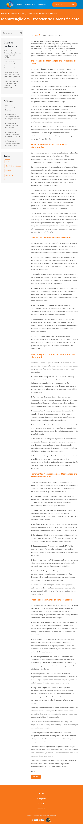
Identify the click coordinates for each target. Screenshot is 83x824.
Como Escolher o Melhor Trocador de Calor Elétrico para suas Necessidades (12, 84)
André (37, 35)
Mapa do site (41, 809)
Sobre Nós (42, 4)
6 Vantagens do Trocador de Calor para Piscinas (11, 125)
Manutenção (9, 175)
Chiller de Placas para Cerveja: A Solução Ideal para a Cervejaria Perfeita (12, 54)
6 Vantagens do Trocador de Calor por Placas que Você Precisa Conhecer (13, 144)
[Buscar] (73, 4)
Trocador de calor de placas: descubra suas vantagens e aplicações (12, 75)
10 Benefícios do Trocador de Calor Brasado (11, 108)
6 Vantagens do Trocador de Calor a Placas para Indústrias (13, 117)
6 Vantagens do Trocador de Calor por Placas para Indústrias (13, 134)
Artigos (8, 101)
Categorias (29, 4)
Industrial (8, 171)
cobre (7, 161)
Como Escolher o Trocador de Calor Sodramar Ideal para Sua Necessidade (11, 65)
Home (19, 4)
